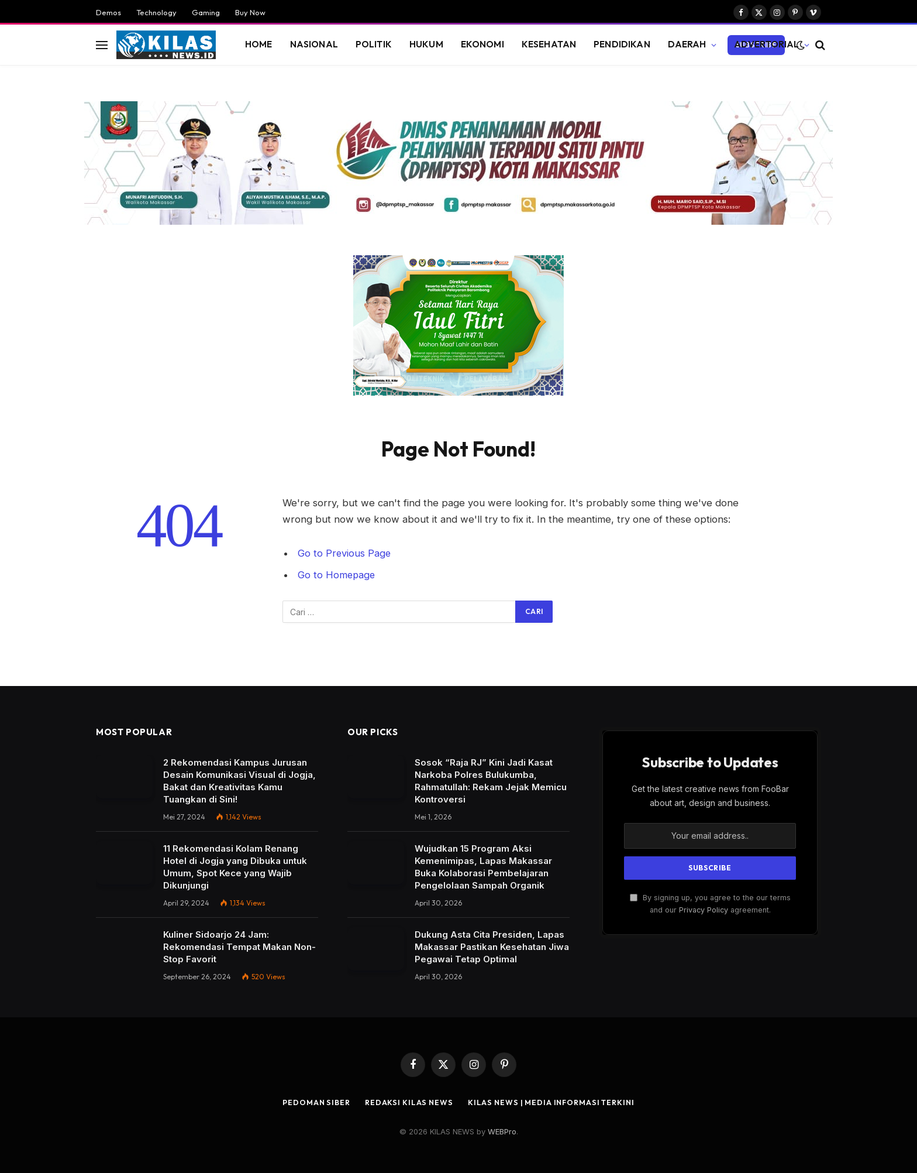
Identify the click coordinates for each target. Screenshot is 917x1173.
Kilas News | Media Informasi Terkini (553, 1102)
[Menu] (102, 45)
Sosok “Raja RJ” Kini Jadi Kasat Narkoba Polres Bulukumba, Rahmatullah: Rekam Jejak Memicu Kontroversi (491, 781)
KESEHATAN (549, 44)
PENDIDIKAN (622, 44)
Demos (108, 12)
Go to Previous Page (345, 553)
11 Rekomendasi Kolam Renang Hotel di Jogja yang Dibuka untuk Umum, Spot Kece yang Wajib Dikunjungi (235, 867)
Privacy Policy (703, 910)
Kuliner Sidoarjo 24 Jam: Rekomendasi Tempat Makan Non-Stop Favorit (239, 947)
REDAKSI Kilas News (406, 1102)
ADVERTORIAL (766, 44)
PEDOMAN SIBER (311, 1102)
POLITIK (374, 44)
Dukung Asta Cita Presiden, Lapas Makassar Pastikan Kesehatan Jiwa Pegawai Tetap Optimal (492, 947)
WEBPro (502, 1131)
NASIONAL (314, 44)
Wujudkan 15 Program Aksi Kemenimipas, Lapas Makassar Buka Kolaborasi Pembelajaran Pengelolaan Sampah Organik (483, 867)
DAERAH (687, 44)
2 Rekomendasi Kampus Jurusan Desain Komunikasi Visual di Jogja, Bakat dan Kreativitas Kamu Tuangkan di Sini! (239, 781)
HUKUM (426, 44)
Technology (156, 12)
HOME (259, 44)
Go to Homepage (337, 574)
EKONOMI (482, 44)
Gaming (206, 12)
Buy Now (250, 12)
